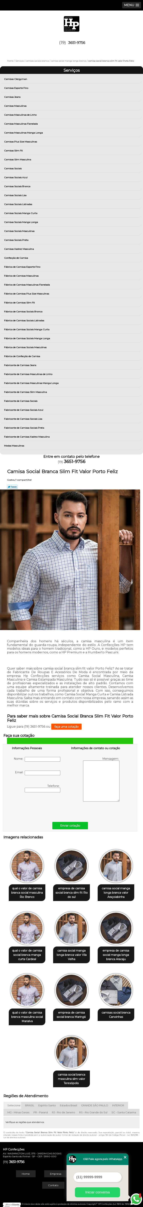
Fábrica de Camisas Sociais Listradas (24, 320)
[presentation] (36, 806)
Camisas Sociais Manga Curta (21, 213)
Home (26, 1170)
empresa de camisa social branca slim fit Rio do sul (71, 892)
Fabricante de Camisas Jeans (20, 365)
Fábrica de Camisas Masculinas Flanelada (27, 284)
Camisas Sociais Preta (16, 240)
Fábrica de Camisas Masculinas (21, 275)
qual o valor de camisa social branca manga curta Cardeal (27, 953)
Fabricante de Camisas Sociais (21, 400)
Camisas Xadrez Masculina (19, 248)
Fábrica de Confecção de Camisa (22, 356)
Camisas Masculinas (15, 105)
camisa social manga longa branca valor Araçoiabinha (116, 892)
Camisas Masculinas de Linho (20, 114)
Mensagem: (101, 779)
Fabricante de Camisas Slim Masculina (25, 392)
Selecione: (14, 1101)
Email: (37, 773)
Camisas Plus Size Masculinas (21, 141)
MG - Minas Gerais (18, 1108)
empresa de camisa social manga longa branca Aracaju (116, 953)
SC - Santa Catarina (123, 1108)
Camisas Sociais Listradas (18, 204)
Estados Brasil (68, 1101)
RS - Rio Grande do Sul (93, 1108)
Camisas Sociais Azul (16, 177)
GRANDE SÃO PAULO (94, 1101)
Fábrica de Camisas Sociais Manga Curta (27, 329)
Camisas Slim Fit (13, 150)
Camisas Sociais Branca (17, 186)
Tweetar (12, 487)
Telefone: (42, 788)
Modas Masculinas (14, 445)
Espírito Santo (47, 1101)
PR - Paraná (40, 1108)
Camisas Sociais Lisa (15, 195)
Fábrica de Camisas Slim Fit (19, 302)
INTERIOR (118, 1101)
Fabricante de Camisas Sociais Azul (24, 409)
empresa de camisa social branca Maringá (71, 1012)
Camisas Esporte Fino (16, 88)
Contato (53, 1181)
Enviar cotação (70, 825)
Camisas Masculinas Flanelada (21, 123)
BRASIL (29, 1101)
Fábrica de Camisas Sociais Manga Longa (27, 338)
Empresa (55, 1170)
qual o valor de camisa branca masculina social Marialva (27, 1014)
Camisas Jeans (12, 96)
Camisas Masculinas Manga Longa (23, 132)
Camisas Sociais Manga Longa (21, 222)
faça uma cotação (66, 726)
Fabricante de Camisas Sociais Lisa (23, 418)
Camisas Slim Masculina (18, 159)
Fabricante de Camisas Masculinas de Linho (28, 374)
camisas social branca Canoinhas (116, 1012)
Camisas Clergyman (16, 79)
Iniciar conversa (97, 1192)
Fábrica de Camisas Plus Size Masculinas (27, 293)
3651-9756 (76, 43)
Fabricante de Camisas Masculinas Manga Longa (31, 383)
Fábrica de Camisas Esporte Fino (22, 266)
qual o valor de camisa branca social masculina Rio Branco (27, 892)
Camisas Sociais (13, 168)
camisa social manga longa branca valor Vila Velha (72, 953)
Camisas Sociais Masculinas (19, 231)
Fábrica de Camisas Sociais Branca (23, 311)
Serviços (71, 70)
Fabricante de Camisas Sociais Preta (24, 427)
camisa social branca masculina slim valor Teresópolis (71, 1075)
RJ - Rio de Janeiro (63, 1108)
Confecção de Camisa (16, 257)
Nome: (37, 759)
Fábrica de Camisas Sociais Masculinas (25, 347)
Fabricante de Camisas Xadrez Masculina (27, 436)
